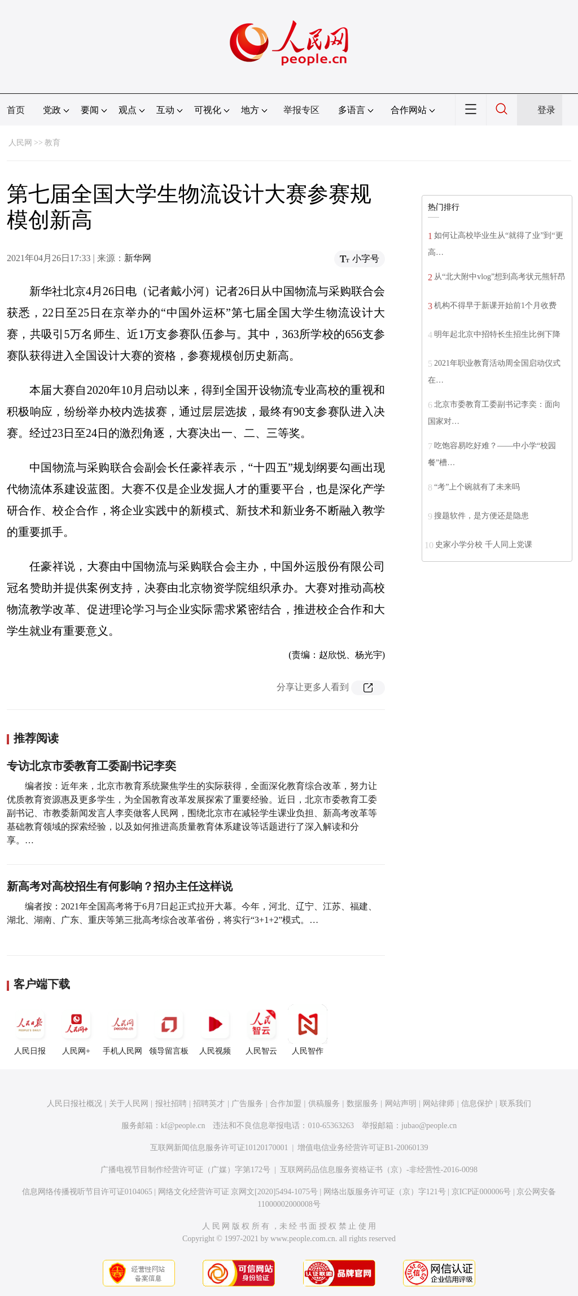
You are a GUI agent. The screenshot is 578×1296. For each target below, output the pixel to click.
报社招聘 (171, 1103)
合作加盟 (285, 1103)
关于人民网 (128, 1103)
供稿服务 (324, 1103)
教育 (52, 142)
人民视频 (215, 1029)
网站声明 (401, 1103)
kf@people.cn (183, 1125)
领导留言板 (169, 1029)
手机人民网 (122, 1029)
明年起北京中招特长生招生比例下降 (497, 334)
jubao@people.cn (429, 1125)
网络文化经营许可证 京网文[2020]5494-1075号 (238, 1191)
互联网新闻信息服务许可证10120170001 (219, 1147)
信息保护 (477, 1103)
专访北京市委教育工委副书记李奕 (91, 766)
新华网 (137, 258)
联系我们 (515, 1103)
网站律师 (438, 1103)
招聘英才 (209, 1103)
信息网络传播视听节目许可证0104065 (87, 1191)
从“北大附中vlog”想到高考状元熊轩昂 (500, 276)
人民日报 (30, 1029)
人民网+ (76, 1029)
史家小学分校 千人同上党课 (483, 544)
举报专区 (301, 110)
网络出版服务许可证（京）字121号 (384, 1191)
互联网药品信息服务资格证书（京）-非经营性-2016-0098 (379, 1169)
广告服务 (247, 1103)
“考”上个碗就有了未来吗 (477, 487)
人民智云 (261, 1029)
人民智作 (307, 1029)
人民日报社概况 (74, 1103)
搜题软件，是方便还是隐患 (481, 516)
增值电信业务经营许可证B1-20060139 (362, 1147)
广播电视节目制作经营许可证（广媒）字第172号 (185, 1169)
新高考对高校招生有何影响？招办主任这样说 (120, 886)
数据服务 (362, 1103)
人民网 (20, 142)
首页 (16, 110)
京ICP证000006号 (481, 1191)
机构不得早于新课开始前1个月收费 (495, 305)
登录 (546, 110)
